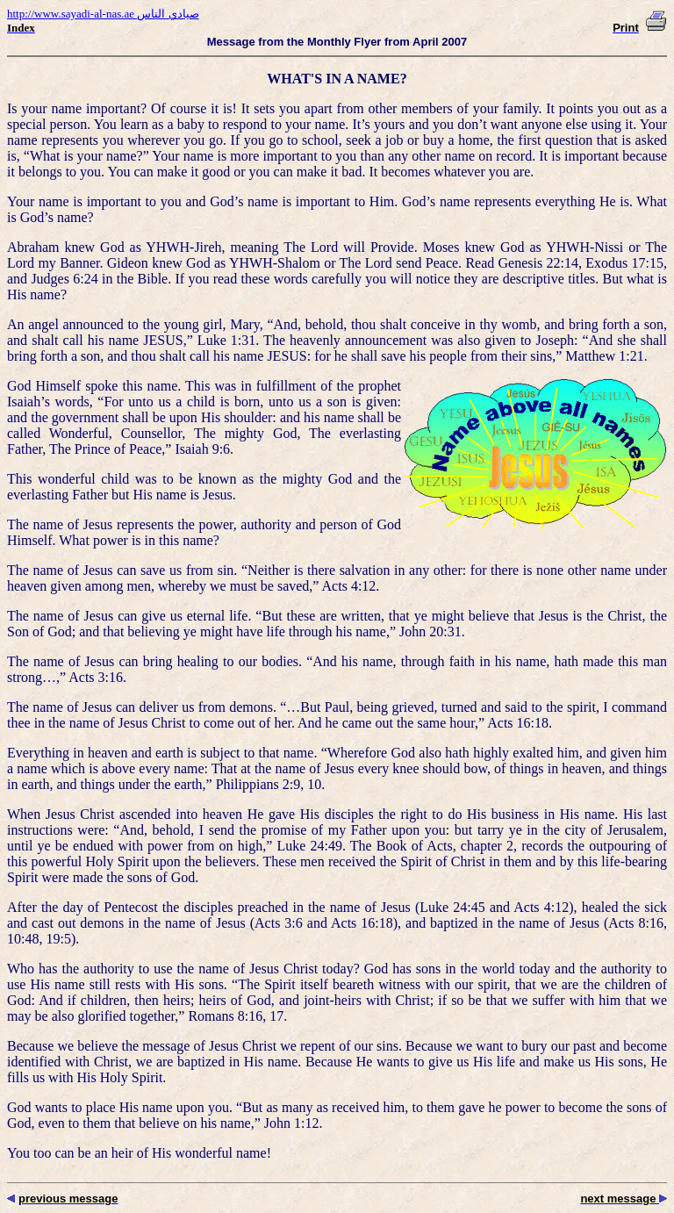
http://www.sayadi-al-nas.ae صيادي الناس (103, 13)
